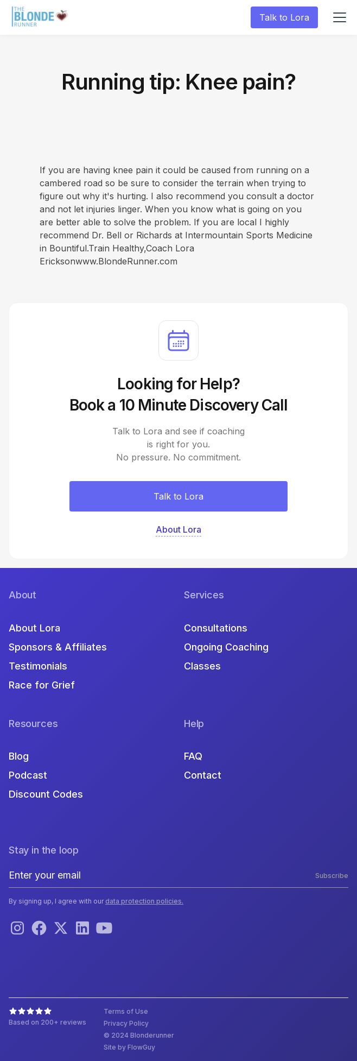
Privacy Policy (126, 1023)
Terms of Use (126, 1011)
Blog (19, 756)
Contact (202, 775)
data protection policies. (144, 901)
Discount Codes (46, 794)
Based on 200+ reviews (47, 1022)
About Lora (34, 628)
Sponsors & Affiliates (58, 647)
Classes (202, 666)
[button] (337, 17)
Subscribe (331, 875)
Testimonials (38, 666)
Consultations (215, 628)
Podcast (28, 775)
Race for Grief (42, 685)
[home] (41, 18)
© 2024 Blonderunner (139, 1035)
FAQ (193, 756)
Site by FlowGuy (129, 1047)
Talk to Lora (284, 17)
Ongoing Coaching (226, 647)
